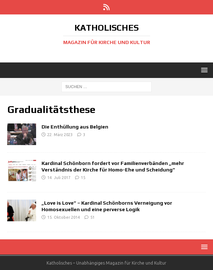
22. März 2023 (60, 134)
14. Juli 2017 (58, 177)
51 (92, 217)
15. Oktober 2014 (63, 217)
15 (83, 177)
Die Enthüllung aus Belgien (75, 127)
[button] (203, 69)
